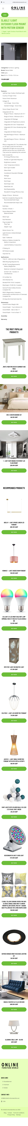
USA (4, 2)
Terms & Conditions (18, 1113)
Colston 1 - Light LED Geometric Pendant (14, 713)
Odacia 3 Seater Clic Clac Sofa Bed (14, 1002)
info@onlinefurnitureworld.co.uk (19, 2)
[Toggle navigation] (3, 8)
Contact (10, 1113)
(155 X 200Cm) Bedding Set (14, 415)
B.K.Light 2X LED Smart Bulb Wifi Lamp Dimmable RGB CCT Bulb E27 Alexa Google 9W (14, 619)
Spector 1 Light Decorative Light (14, 667)
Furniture (11, 68)
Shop (4, 15)
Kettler (6, 1088)
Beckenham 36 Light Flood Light (14, 855)
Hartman (6, 1084)
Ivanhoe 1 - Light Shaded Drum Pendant (14, 571)
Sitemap (18, 1115)
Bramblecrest (7, 1081)
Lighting (16, 68)
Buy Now (14, 84)
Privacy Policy (11, 1115)
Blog (5, 1113)
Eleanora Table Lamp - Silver (14, 1040)
